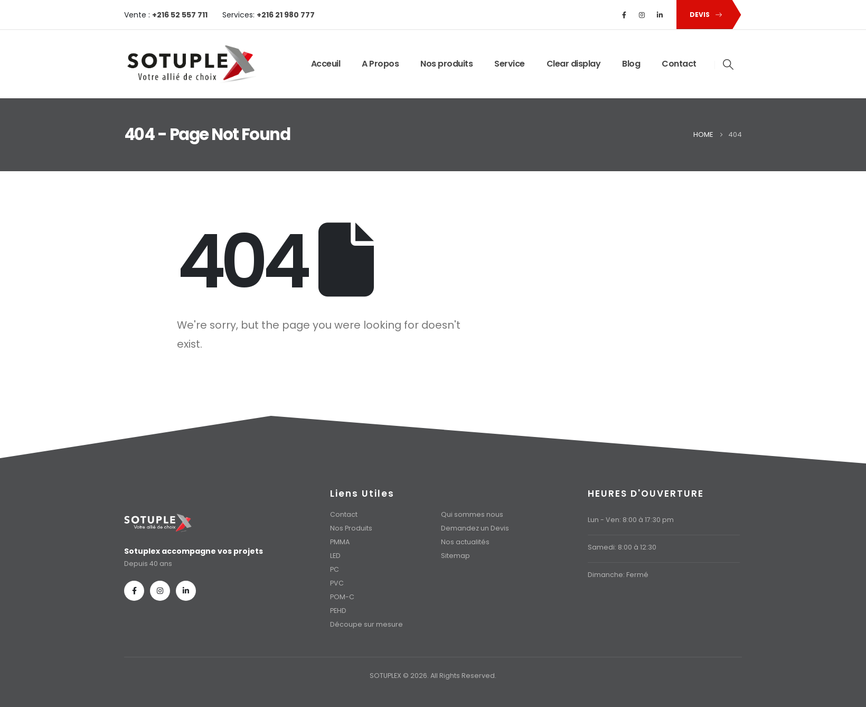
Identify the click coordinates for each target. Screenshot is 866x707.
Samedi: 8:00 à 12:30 (622, 547)
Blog (631, 64)
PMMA (340, 541)
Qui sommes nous (472, 514)
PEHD (338, 610)
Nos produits (446, 64)
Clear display (574, 64)
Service (509, 64)
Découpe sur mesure (366, 624)
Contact (679, 64)
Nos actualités (465, 541)
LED (335, 555)
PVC (337, 583)
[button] (703, 14)
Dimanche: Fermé (618, 574)
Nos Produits (351, 528)
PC (334, 569)
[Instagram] (642, 14)
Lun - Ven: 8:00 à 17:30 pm (631, 519)
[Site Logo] (190, 64)
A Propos (380, 64)
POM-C (342, 596)
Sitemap (455, 555)
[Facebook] (624, 14)
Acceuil (326, 64)
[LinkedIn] (660, 14)
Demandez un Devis (475, 528)
